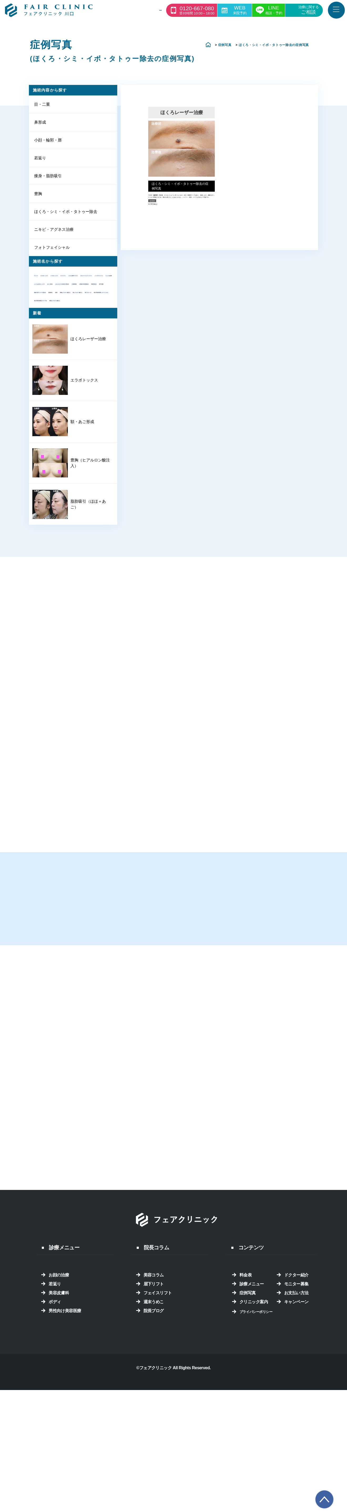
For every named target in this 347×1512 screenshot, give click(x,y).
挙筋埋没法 (46, 360)
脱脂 (63, 377)
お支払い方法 (296, 1424)
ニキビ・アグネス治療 (54, 234)
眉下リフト (154, 1415)
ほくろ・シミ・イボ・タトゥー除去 (65, 215)
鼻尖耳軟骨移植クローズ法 (61, 421)
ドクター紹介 (296, 1406)
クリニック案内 (253, 1432)
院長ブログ (154, 1441)
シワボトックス (50, 289)
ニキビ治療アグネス (55, 298)
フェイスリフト (158, 1424)
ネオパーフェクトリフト (59, 307)
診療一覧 (144, 10)
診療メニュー (251, 1415)
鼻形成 (40, 124)
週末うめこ (154, 1432)
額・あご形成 (79, 548)
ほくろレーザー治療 (85, 469)
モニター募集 (296, 1415)
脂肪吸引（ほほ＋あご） (85, 628)
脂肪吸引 (44, 377)
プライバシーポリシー (255, 1443)
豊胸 (38, 197)
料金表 (245, 1406)
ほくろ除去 (46, 333)
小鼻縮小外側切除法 (82, 351)
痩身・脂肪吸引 (48, 179)
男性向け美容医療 (65, 1441)
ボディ (55, 1432)
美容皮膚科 (59, 1424)
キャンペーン (296, 1432)
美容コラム (154, 1406)
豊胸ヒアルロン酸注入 (57, 386)
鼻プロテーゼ (48, 404)
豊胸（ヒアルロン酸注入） (85, 588)
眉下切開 (71, 360)
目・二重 (42, 106)
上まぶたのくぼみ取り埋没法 (63, 342)
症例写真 (247, 1424)
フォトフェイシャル (52, 252)
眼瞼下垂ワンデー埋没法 (59, 368)
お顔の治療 (59, 1406)
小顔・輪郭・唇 (48, 142)
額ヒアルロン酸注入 (55, 395)
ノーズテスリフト (53, 315)
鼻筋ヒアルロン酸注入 (57, 430)
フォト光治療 (88, 315)
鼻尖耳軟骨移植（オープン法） (65, 413)
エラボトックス (72, 280)
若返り (40, 161)
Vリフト (44, 280)
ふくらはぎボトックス (57, 324)
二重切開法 (46, 351)
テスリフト (82, 289)
